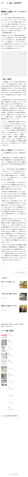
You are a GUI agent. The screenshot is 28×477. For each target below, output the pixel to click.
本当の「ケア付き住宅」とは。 (8, 281)
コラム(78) (3, 263)
